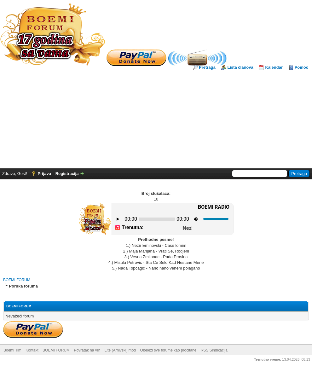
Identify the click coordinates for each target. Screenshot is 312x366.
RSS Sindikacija (214, 350)
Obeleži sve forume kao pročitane (168, 350)
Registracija (67, 173)
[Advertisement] (156, 117)
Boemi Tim (12, 350)
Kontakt (32, 350)
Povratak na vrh (87, 350)
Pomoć (301, 67)
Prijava (44, 173)
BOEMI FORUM (16, 280)
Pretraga (207, 67)
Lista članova (240, 67)
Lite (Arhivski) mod (120, 350)
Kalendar (274, 67)
